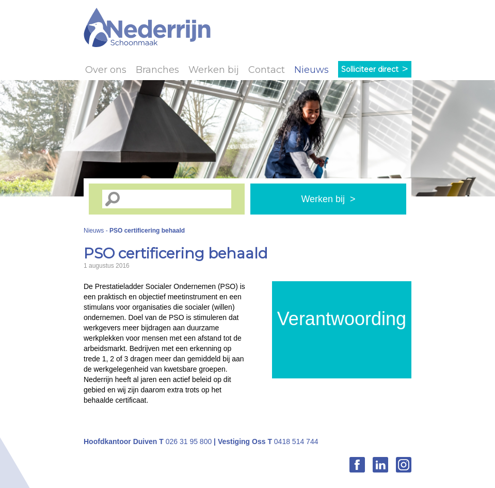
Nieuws (311, 69)
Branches (157, 69)
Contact (266, 69)
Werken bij (213, 69)
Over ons (105, 69)
